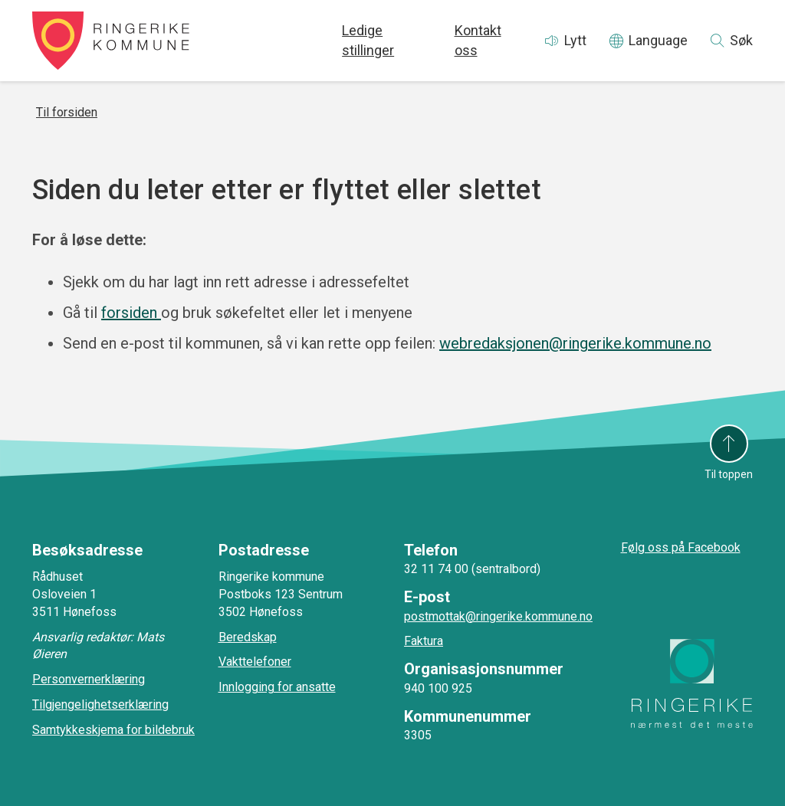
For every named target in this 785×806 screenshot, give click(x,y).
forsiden (131, 312)
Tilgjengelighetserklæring (100, 704)
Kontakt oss (478, 40)
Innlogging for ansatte (277, 687)
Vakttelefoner (254, 661)
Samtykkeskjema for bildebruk (113, 729)
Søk (741, 40)
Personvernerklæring (88, 679)
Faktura (423, 641)
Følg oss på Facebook (681, 547)
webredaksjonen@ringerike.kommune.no (575, 343)
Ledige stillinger (368, 40)
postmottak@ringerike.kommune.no (498, 616)
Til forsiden (66, 112)
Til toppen (729, 474)
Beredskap (247, 637)
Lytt (575, 40)
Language (658, 40)
